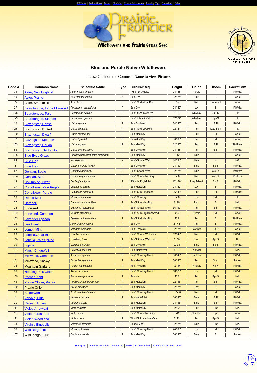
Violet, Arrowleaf (36, 308)
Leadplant (32, 224)
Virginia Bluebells (37, 324)
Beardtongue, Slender (40, 119)
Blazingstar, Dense (38, 124)
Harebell (31, 203)
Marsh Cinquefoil (37, 250)
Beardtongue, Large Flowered (46, 108)
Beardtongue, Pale (38, 113)
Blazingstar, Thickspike (41, 150)
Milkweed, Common (39, 256)
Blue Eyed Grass (37, 155)
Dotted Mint (33, 198)
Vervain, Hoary (35, 303)
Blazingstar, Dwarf (38, 134)
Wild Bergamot (35, 330)
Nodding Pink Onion (39, 272)
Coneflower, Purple (38, 192)
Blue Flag (31, 161)
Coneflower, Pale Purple (42, 187)
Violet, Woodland (37, 319)
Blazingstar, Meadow (40, 140)
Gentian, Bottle (35, 171)
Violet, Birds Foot (37, 314)
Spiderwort (32, 293)
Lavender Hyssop (37, 219)
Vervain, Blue (34, 298)
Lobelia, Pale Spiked (39, 240)
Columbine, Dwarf (37, 182)
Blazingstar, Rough (38, 145)
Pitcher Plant (34, 277)
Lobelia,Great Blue (38, 235)
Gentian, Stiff (34, 177)
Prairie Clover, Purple (40, 282)
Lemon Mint (33, 229)
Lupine (29, 245)
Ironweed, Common (39, 214)
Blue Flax (31, 166)
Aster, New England (39, 92)
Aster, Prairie (34, 97)
